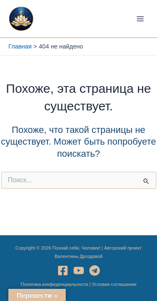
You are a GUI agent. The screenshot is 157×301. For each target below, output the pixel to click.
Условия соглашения (114, 284)
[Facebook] (62, 270)
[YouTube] (78, 270)
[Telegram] (94, 270)
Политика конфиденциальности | (56, 284)
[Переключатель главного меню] (140, 18)
